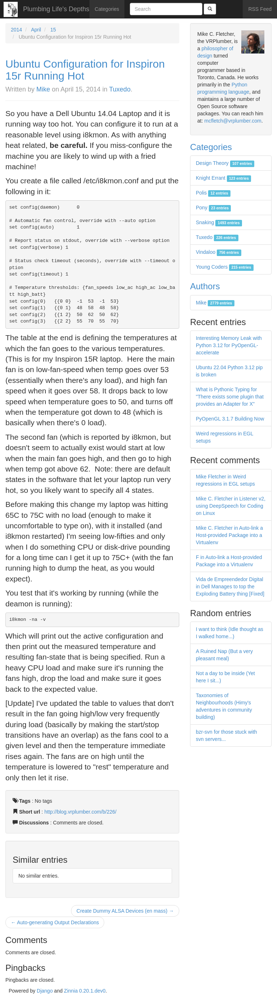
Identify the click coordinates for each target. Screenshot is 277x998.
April (36, 30)
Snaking (219, 222)
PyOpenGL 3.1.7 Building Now (230, 419)
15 (53, 30)
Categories (107, 9)
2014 (16, 30)
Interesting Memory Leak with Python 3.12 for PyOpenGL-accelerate (229, 345)
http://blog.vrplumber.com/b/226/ (80, 812)
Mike (43, 89)
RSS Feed (260, 9)
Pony (213, 207)
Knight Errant (223, 178)
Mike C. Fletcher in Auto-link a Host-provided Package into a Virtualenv (229, 535)
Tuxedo (120, 89)
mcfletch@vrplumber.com (232, 121)
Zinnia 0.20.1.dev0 (84, 991)
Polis (213, 193)
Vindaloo (218, 252)
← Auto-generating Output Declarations (55, 922)
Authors (205, 286)
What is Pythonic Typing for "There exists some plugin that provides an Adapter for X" (230, 397)
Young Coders (225, 267)
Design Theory (225, 163)
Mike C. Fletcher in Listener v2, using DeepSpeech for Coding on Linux (230, 506)
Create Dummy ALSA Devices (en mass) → (125, 911)
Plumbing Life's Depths (56, 9)
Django (45, 991)
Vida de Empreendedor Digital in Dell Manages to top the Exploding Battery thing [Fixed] (230, 586)
